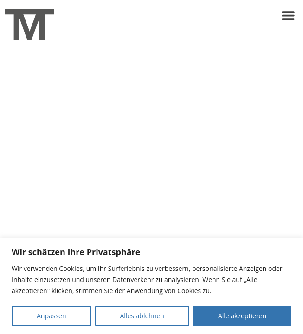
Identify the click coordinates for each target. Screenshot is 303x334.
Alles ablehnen (142, 315)
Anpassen (51, 315)
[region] (151, 286)
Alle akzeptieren (242, 315)
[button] (287, 15)
